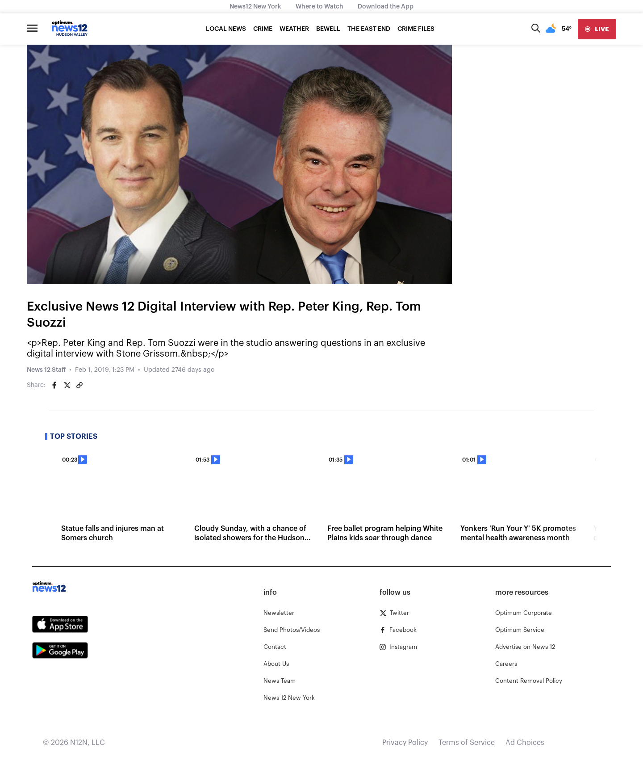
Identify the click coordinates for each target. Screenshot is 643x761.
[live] (597, 29)
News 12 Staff (46, 370)
